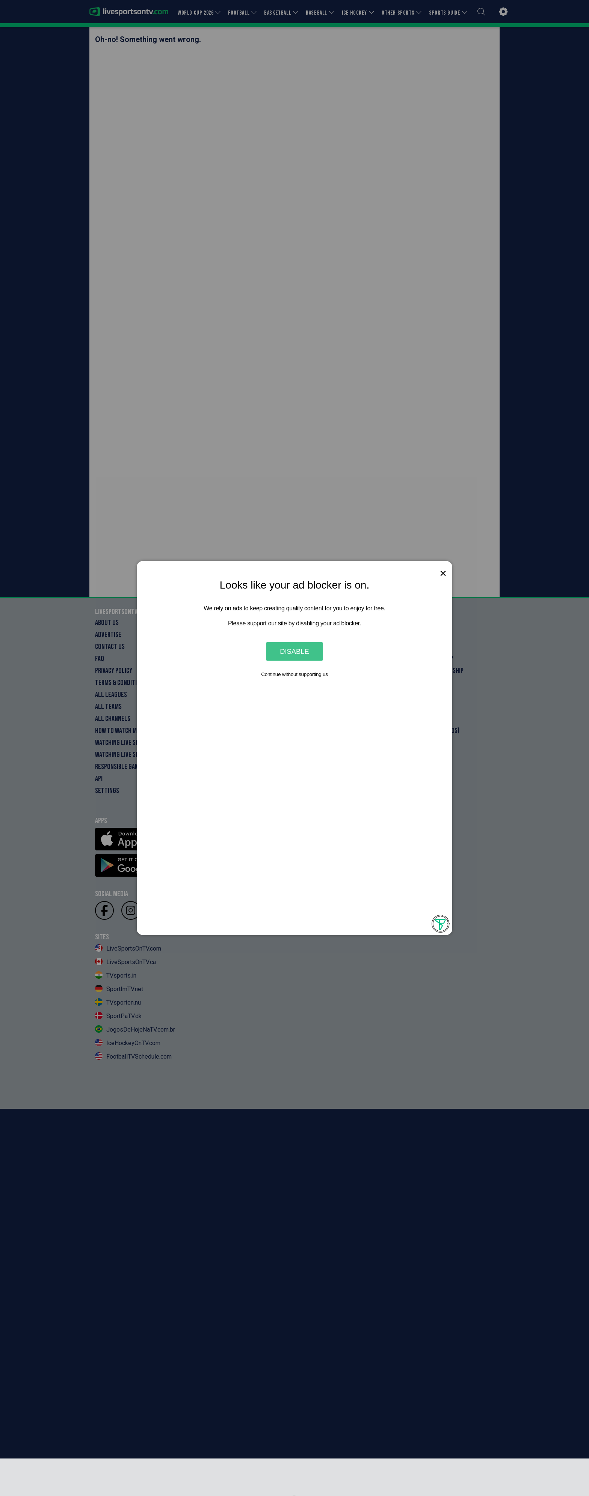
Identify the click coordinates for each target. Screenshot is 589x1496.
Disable (294, 651)
